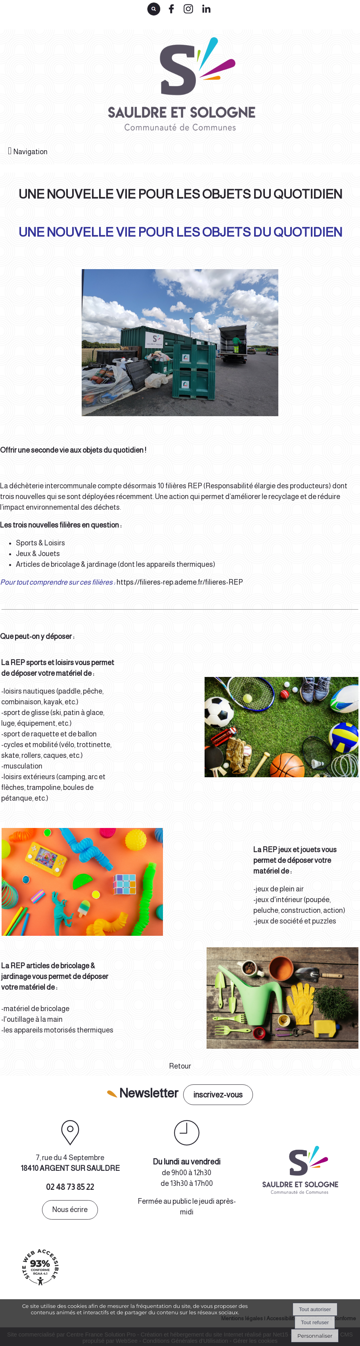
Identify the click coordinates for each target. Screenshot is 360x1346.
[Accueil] (180, 87)
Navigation (30, 152)
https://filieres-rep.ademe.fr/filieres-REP (180, 582)
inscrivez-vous (218, 1094)
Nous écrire (70, 1210)
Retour (180, 1066)
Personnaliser (314, 1336)
